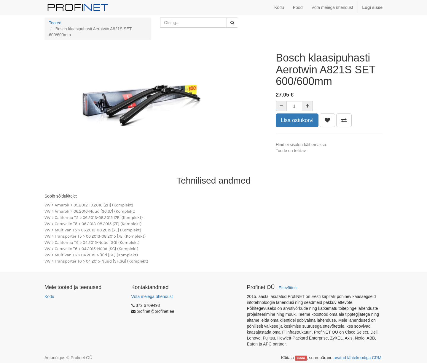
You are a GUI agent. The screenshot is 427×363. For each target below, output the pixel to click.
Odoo (301, 358)
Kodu (49, 296)
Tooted (55, 22)
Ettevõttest (288, 287)
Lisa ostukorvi (297, 120)
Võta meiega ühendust (152, 296)
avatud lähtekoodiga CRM (357, 357)
